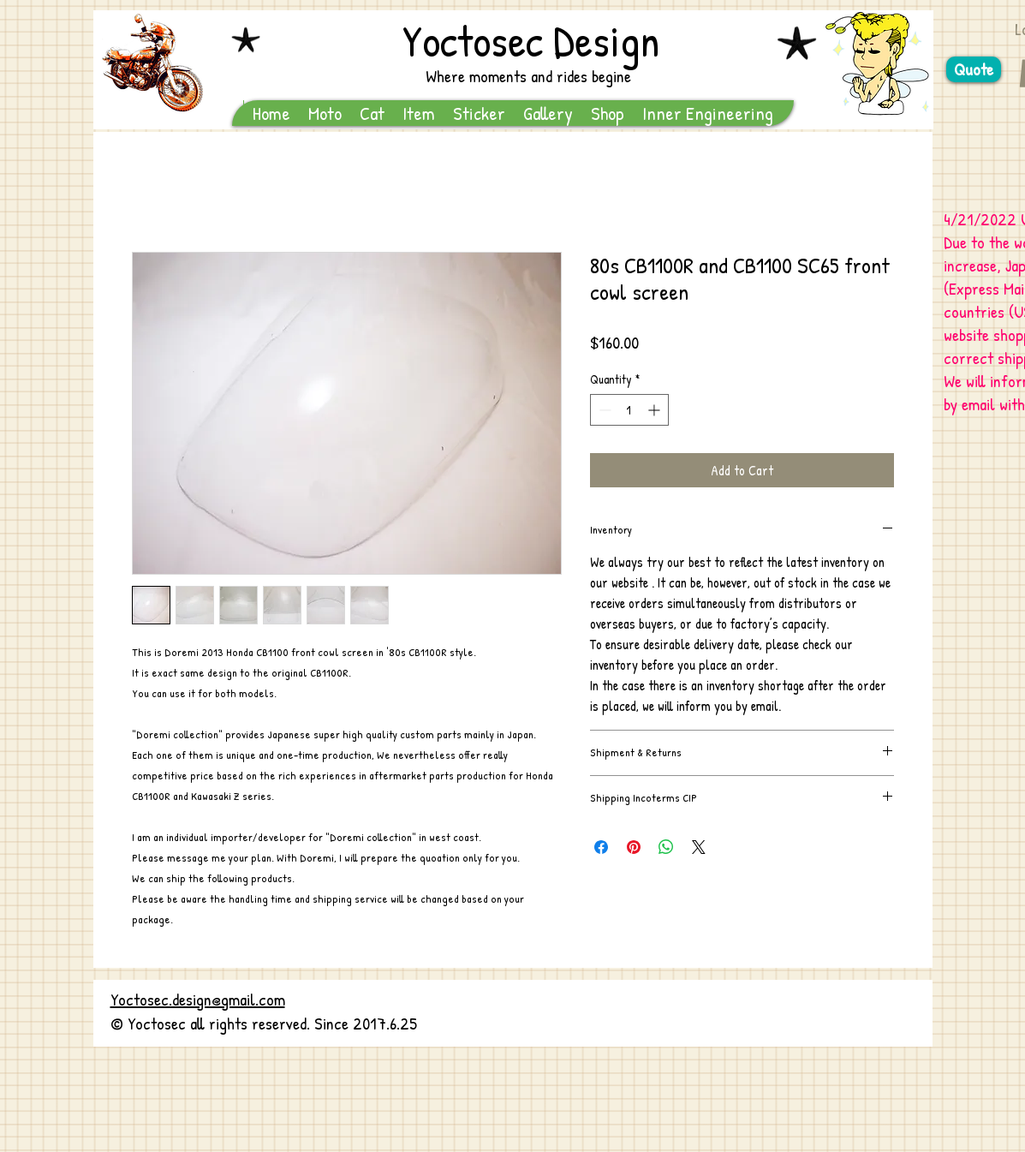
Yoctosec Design (530, 40)
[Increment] (655, 410)
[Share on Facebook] (601, 847)
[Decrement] (603, 410)
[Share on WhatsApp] (666, 847)
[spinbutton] (629, 410)
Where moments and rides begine (528, 75)
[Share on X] (698, 847)
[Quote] (973, 69)
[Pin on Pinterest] (633, 847)
